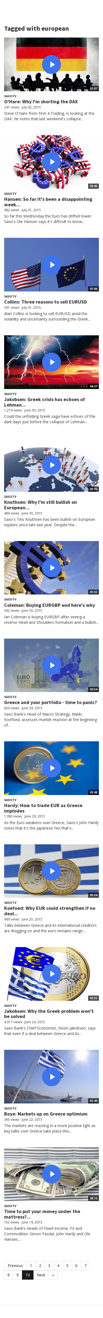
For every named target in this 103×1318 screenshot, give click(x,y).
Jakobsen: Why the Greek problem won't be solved (49, 1014)
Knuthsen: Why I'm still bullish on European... (40, 505)
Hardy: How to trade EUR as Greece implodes (43, 808)
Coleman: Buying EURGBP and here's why (49, 605)
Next (41, 1274)
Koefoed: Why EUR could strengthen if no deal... (49, 911)
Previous (15, 1265)
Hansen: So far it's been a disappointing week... (48, 202)
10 (28, 1274)
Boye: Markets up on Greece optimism (45, 1114)
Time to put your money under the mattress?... (42, 1214)
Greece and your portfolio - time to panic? (50, 702)
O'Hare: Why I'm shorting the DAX (41, 101)
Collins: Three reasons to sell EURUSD (45, 302)
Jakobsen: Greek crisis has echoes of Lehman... (44, 402)
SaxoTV (10, 96)
